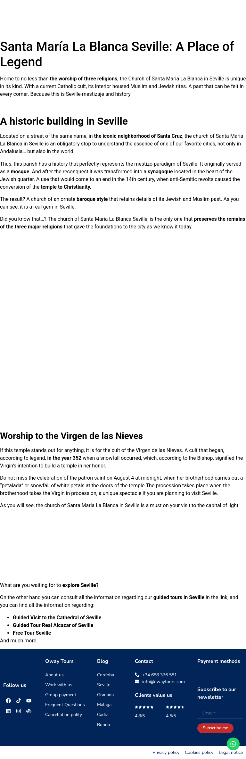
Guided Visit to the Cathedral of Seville (57, 618)
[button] (235, 18)
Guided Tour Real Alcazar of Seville (53, 625)
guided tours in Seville (178, 597)
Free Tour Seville (32, 633)
